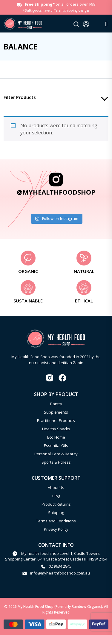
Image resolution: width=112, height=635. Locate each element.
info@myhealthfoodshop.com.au (60, 573)
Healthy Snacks (56, 428)
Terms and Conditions (56, 521)
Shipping (56, 512)
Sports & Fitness (56, 462)
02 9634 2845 (60, 566)
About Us (56, 487)
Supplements (56, 412)
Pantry (56, 403)
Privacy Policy (56, 529)
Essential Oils (56, 445)
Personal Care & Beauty (56, 454)
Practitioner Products (56, 420)
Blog (56, 496)
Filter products (20, 97)
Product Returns (56, 504)
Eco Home (56, 437)
